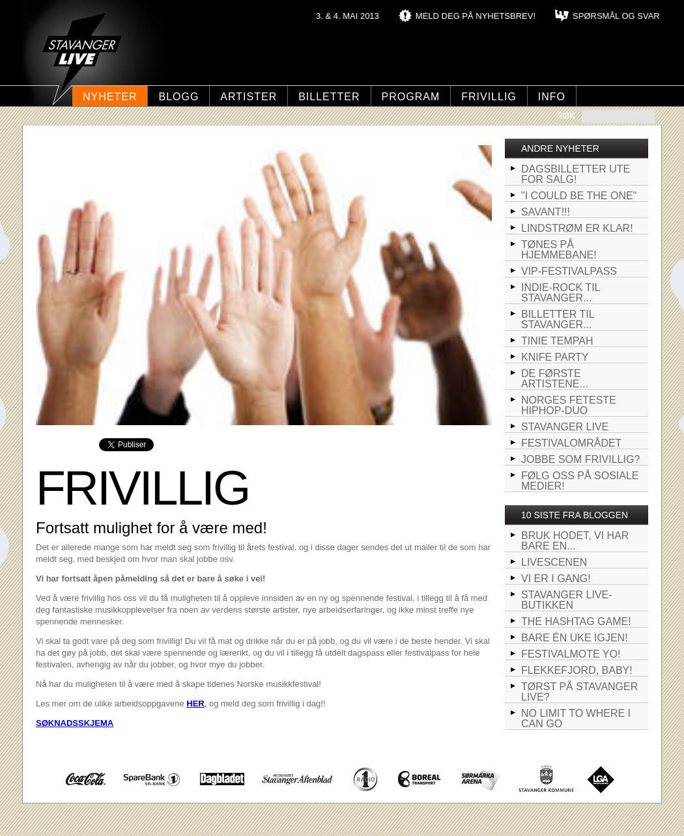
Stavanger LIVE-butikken (566, 600)
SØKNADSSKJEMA (74, 723)
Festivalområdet (571, 443)
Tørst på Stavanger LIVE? (579, 692)
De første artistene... (554, 378)
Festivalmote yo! (570, 654)
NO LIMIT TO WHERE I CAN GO (576, 718)
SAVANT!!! (545, 211)
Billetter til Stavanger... (558, 319)
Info (551, 96)
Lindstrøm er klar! (577, 228)
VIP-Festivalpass (569, 271)
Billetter (329, 96)
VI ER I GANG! (556, 578)
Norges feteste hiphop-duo (568, 405)
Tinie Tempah (557, 340)
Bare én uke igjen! (574, 637)
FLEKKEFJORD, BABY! (577, 670)
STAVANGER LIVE (564, 426)
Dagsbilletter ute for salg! (575, 174)
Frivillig (489, 96)
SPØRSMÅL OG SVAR (616, 16)
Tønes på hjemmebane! (559, 249)
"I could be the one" (578, 195)
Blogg (178, 96)
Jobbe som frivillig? (580, 459)
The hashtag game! (576, 621)
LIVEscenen (554, 562)
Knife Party (554, 357)
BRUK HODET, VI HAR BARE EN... (575, 540)
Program (411, 96)
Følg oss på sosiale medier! (580, 481)
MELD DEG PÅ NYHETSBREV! (475, 16)
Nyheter (110, 96)
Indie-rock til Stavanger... (561, 292)
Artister (248, 96)
